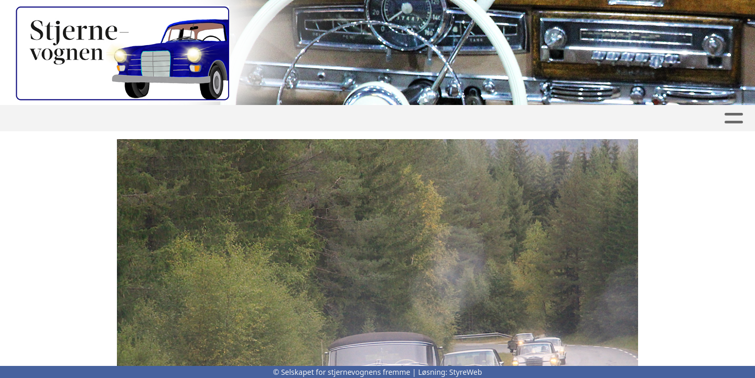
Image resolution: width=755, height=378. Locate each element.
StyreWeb (465, 372)
